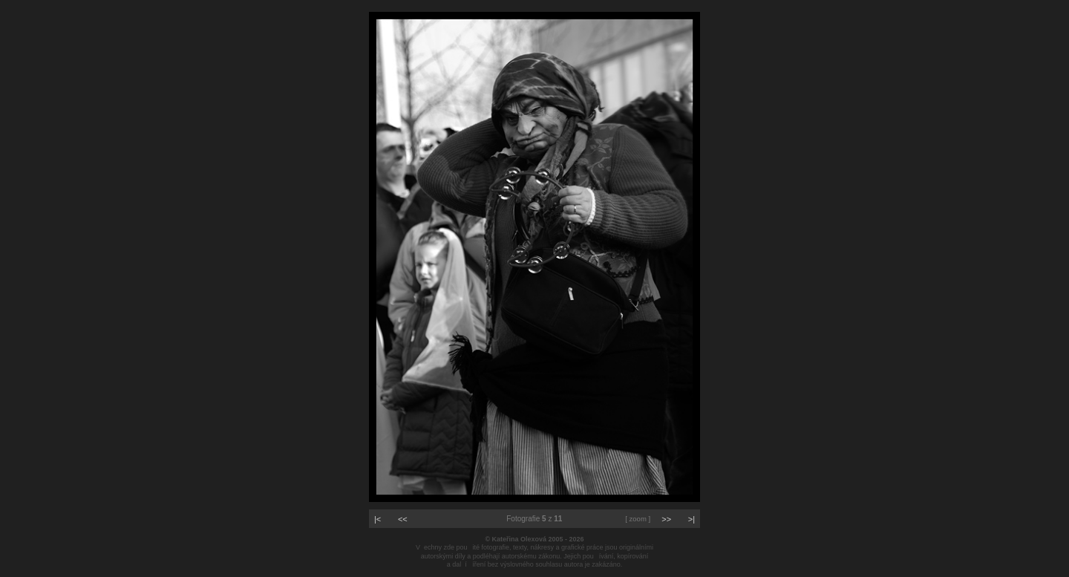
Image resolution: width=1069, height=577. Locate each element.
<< (403, 519)
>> (666, 519)
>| (691, 519)
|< (377, 519)
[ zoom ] (637, 519)
